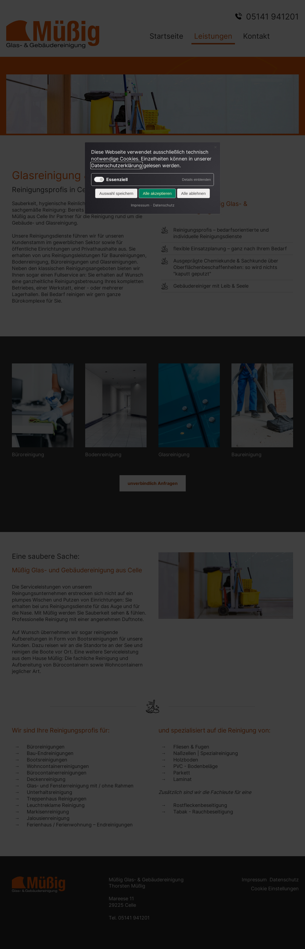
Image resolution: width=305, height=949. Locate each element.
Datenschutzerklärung (116, 165)
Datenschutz (163, 205)
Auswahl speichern (116, 193)
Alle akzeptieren (157, 193)
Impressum (140, 205)
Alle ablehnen (193, 193)
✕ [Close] (215, 147)
